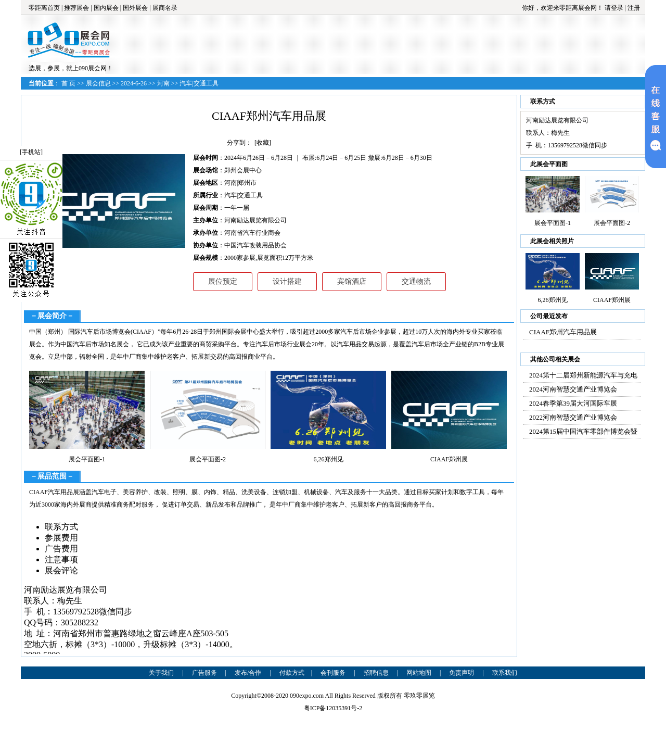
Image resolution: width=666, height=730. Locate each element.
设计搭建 (287, 281)
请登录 (614, 7)
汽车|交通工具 (199, 83)
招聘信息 (376, 672)
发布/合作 (248, 672)
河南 (163, 83)
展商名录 (164, 7)
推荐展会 (76, 7)
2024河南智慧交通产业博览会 (573, 389)
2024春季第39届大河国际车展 (573, 403)
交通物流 (416, 281)
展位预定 (222, 281)
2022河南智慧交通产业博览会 (573, 417)
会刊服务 (333, 672)
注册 (633, 7)
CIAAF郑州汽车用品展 (563, 332)
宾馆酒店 (351, 281)
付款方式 (291, 672)
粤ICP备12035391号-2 (333, 708)
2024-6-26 (134, 83)
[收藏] (262, 142)
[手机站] (31, 152)
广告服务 (204, 672)
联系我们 (504, 672)
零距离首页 (44, 7)
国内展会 (106, 7)
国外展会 (135, 7)
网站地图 (418, 672)
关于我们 (161, 672)
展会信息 (98, 83)
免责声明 (461, 672)
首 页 (68, 83)
